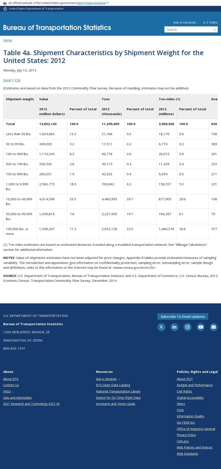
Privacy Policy (186, 435)
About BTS (11, 379)
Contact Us (11, 385)
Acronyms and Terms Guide (115, 404)
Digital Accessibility (190, 398)
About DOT (185, 379)
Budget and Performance (195, 385)
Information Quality (190, 416)
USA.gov (183, 441)
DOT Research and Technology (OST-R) (31, 404)
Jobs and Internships (17, 398)
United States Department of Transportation (36, 8)
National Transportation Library (118, 391)
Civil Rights (184, 391)
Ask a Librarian (108, 379)
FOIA (180, 410)
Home (7, 40)
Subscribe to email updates (183, 316)
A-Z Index (210, 22)
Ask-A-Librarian (186, 22)
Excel (7, 80)
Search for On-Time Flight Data (118, 398)
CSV (17, 80)
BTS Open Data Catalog (113, 385)
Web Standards (187, 454)
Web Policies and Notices (195, 447)
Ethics (181, 404)
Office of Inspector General (196, 429)
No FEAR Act (186, 422)
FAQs (9, 391)
